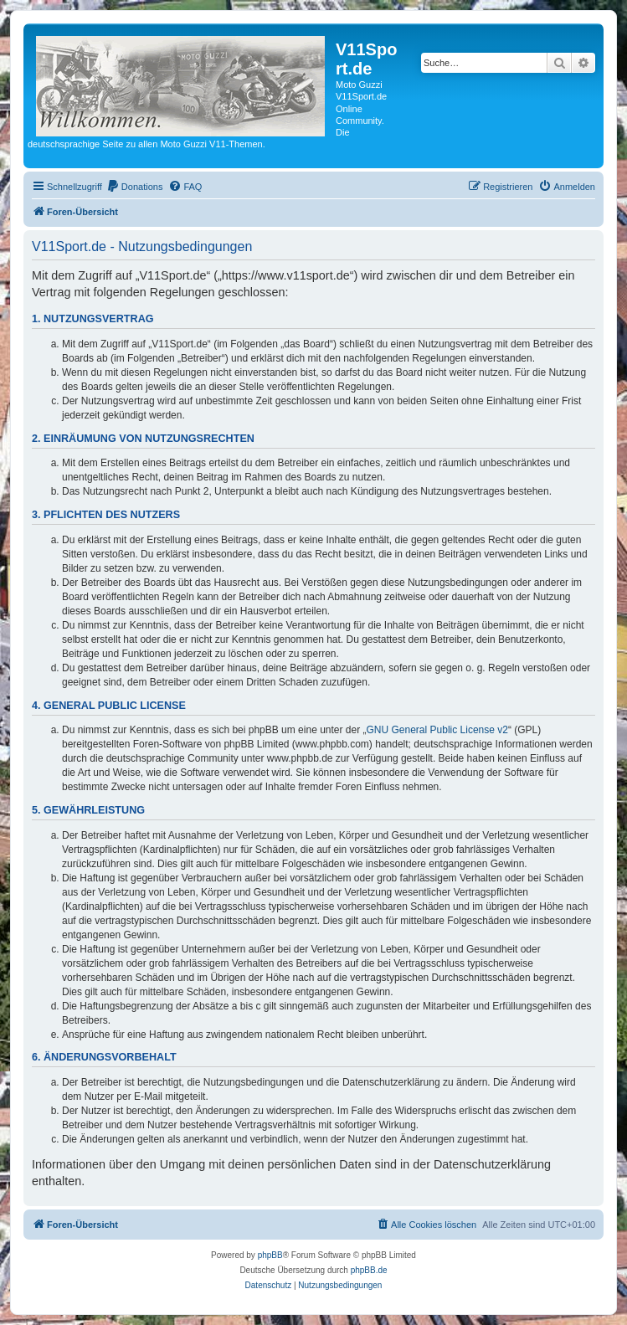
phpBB (270, 1255)
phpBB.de (369, 1270)
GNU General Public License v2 (437, 730)
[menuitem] (134, 187)
